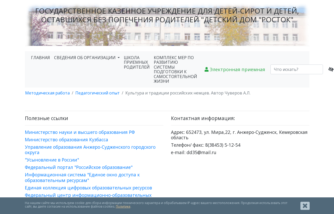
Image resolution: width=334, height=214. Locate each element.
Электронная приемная (235, 69)
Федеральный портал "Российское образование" (79, 167)
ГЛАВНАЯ (40, 57)
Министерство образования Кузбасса (66, 139)
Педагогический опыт (97, 93)
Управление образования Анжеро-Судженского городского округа (90, 149)
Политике (123, 206)
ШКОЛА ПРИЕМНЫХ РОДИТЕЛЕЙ (137, 62)
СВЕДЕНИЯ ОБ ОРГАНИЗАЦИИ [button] (85, 57)
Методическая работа (47, 93)
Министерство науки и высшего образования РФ (80, 132)
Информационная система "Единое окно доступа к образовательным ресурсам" (82, 177)
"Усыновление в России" (52, 160)
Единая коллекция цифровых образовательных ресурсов (88, 188)
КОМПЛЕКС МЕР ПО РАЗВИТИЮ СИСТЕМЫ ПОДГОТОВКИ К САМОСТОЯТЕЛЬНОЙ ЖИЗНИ (175, 69)
